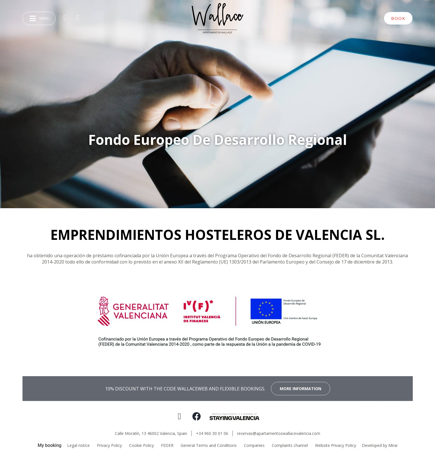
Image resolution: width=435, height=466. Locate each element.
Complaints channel (290, 445)
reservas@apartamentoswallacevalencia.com (278, 433)
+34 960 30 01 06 (212, 433)
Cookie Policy (141, 445)
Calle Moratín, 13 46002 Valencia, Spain (151, 433)
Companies (254, 445)
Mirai (392, 445)
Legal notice (78, 445)
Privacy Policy (109, 445)
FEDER (167, 445)
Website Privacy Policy (335, 445)
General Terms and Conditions (209, 445)
